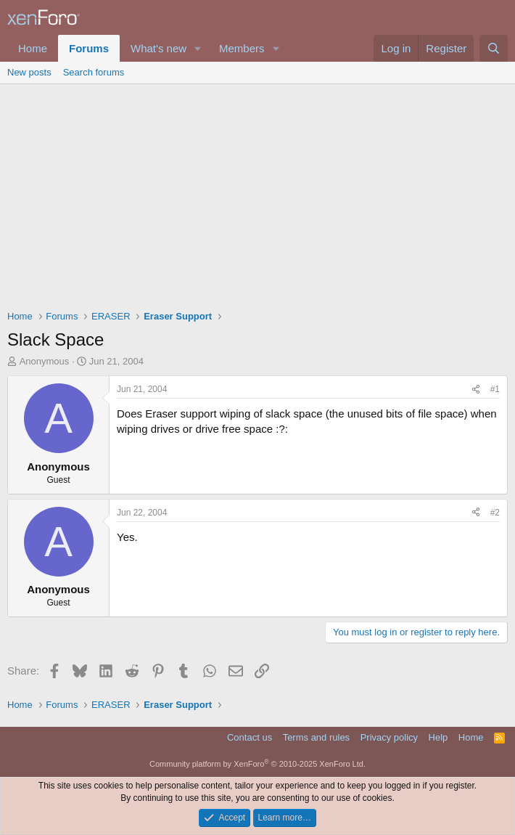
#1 (495, 389)
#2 (495, 513)
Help (438, 737)
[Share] (475, 389)
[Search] (493, 48)
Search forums (94, 72)
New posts (29, 72)
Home (32, 48)
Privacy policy (389, 737)
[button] (198, 48)
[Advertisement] (257, 193)
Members (242, 48)
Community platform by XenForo (257, 763)
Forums (89, 48)
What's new (158, 48)
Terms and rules (316, 737)
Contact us (249, 737)
